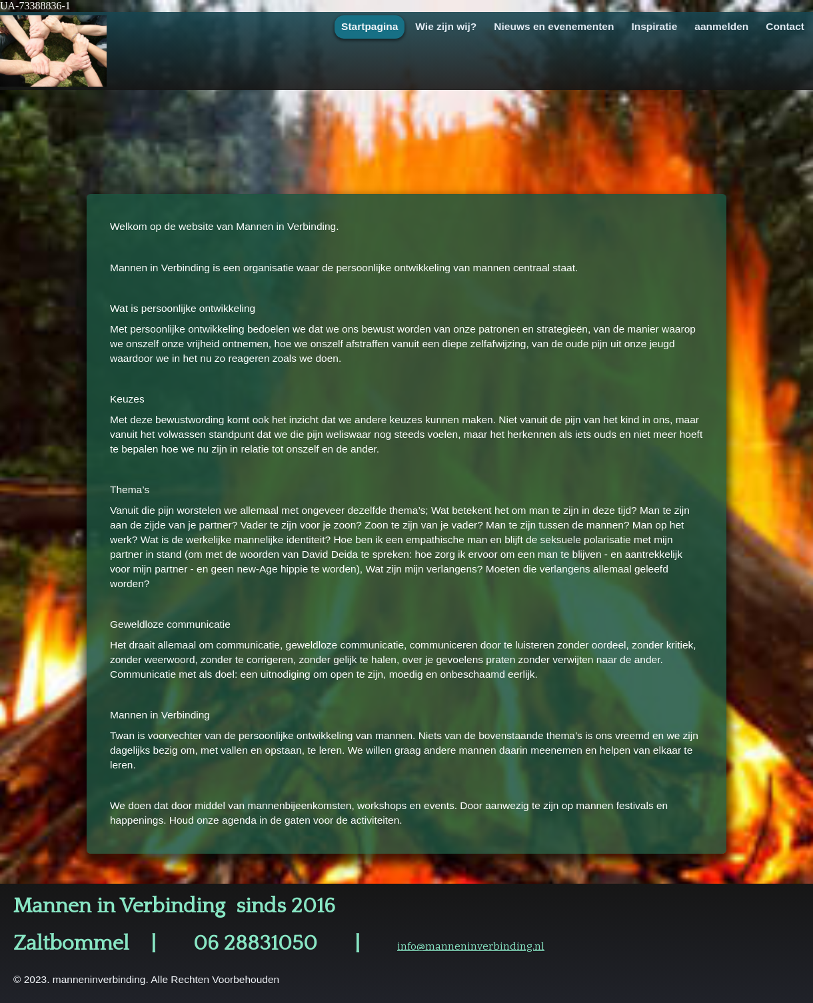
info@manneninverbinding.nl (470, 946)
